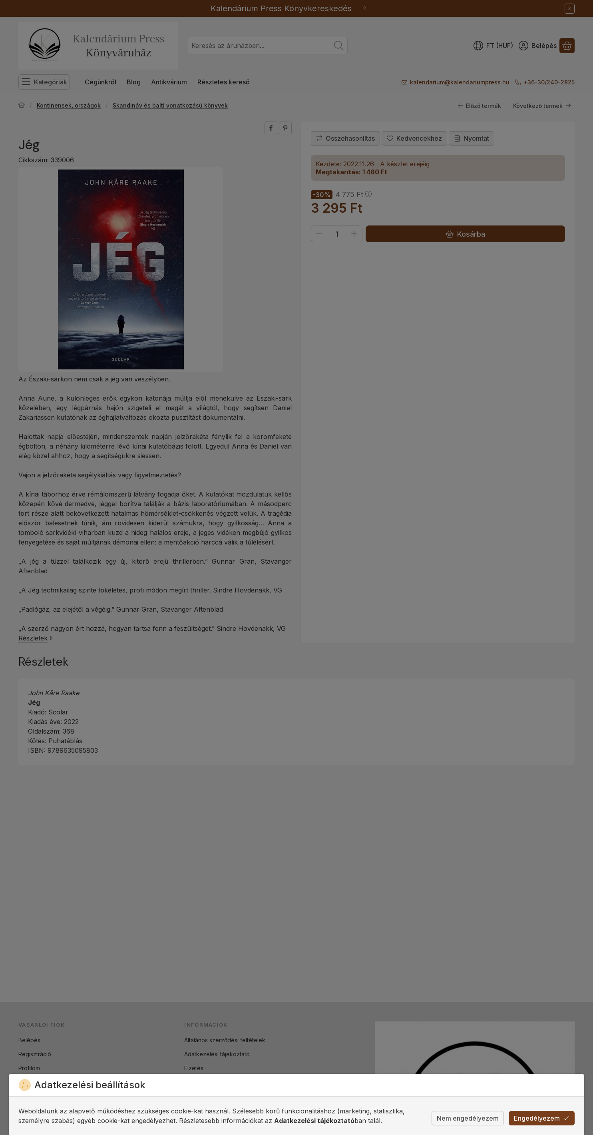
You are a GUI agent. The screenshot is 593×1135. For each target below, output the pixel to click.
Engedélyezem (541, 1118)
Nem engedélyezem (468, 1118)
